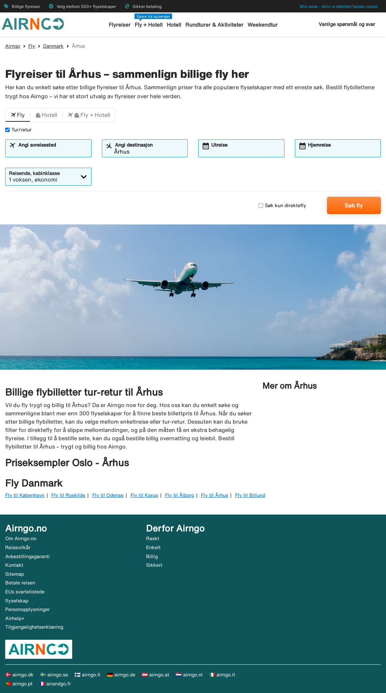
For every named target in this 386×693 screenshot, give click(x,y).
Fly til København (25, 495)
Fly (31, 46)
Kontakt (14, 565)
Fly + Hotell (149, 24)
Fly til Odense (108, 495)
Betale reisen (20, 582)
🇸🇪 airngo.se (54, 674)
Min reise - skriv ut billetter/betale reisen (339, 6)
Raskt (152, 538)
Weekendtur (262, 24)
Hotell (174, 24)
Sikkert (154, 565)
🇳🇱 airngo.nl (189, 674)
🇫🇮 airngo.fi (87, 674)
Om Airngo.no (20, 538)
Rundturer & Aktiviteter (214, 24)
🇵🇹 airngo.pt (18, 683)
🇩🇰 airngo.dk (19, 674)
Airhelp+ (15, 618)
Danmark (53, 46)
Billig (152, 556)
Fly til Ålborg (179, 495)
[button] (18, 115)
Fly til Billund (250, 495)
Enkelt (153, 547)
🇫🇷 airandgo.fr (55, 683)
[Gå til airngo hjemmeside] (33, 23)
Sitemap (14, 574)
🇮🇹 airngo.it (222, 674)
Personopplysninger (27, 609)
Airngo (12, 46)
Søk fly (354, 205)
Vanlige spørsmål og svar (347, 24)
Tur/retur (18, 129)
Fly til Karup (144, 495)
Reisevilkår (17, 547)
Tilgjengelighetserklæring (34, 627)
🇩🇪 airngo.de (121, 674)
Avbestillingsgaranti (27, 556)
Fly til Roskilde (68, 495)
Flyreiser (120, 24)
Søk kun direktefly (282, 205)
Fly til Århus (214, 495)
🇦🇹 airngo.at (155, 674)
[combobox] (53, 151)
